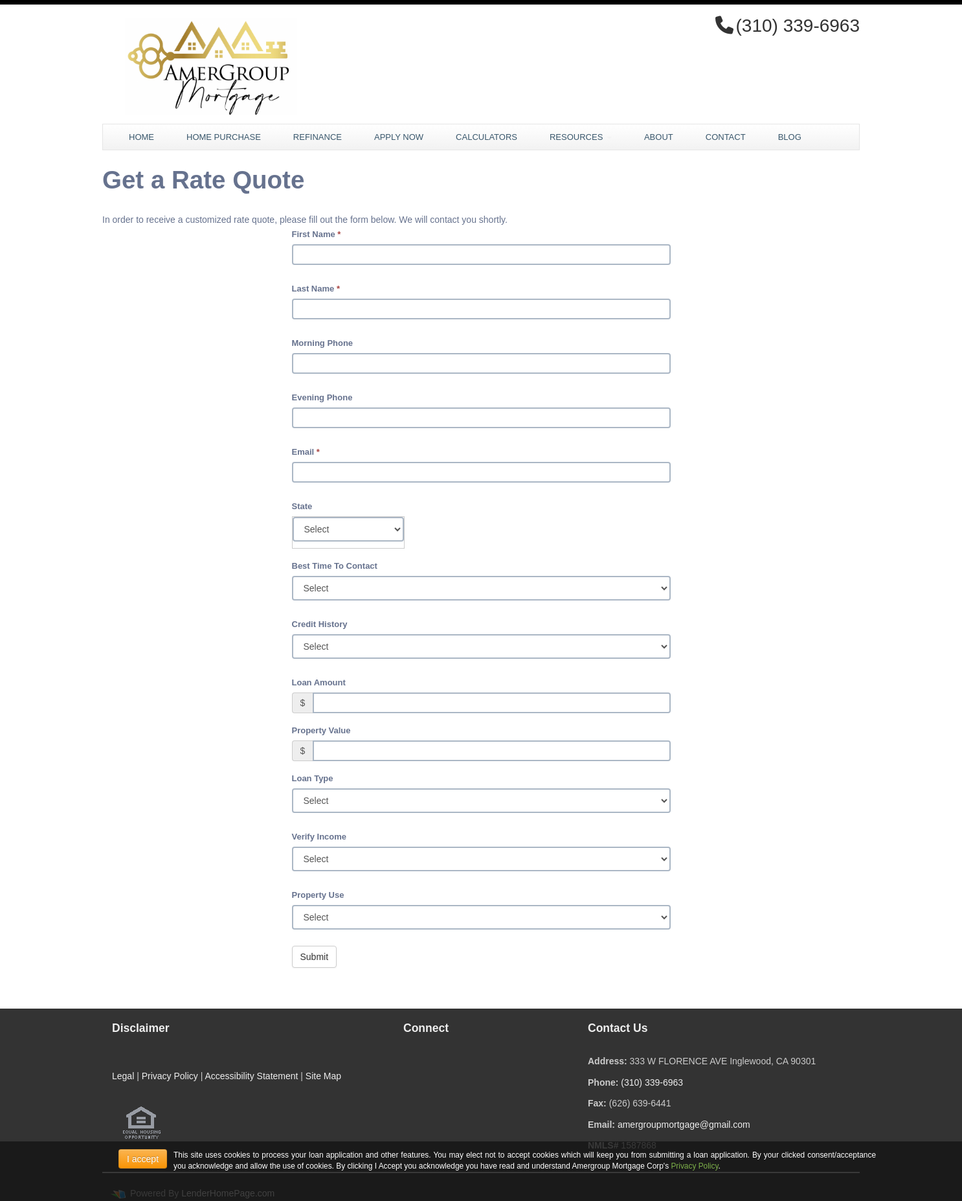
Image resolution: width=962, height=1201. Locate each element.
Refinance (317, 137)
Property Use (318, 895)
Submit (314, 957)
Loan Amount (319, 682)
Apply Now (398, 137)
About (658, 137)
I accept (143, 1159)
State (302, 506)
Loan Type (312, 778)
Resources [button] (581, 137)
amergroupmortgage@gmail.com (684, 1124)
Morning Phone (322, 343)
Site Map (323, 1076)
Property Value (321, 730)
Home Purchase (223, 137)
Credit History (320, 624)
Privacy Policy (170, 1076)
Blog (789, 137)
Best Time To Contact (334, 566)
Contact (726, 137)
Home (141, 137)
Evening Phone (322, 397)
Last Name (316, 288)
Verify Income (319, 836)
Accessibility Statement (251, 1076)
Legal (123, 1076)
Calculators (486, 137)
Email (306, 452)
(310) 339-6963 (652, 1082)
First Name (316, 234)
